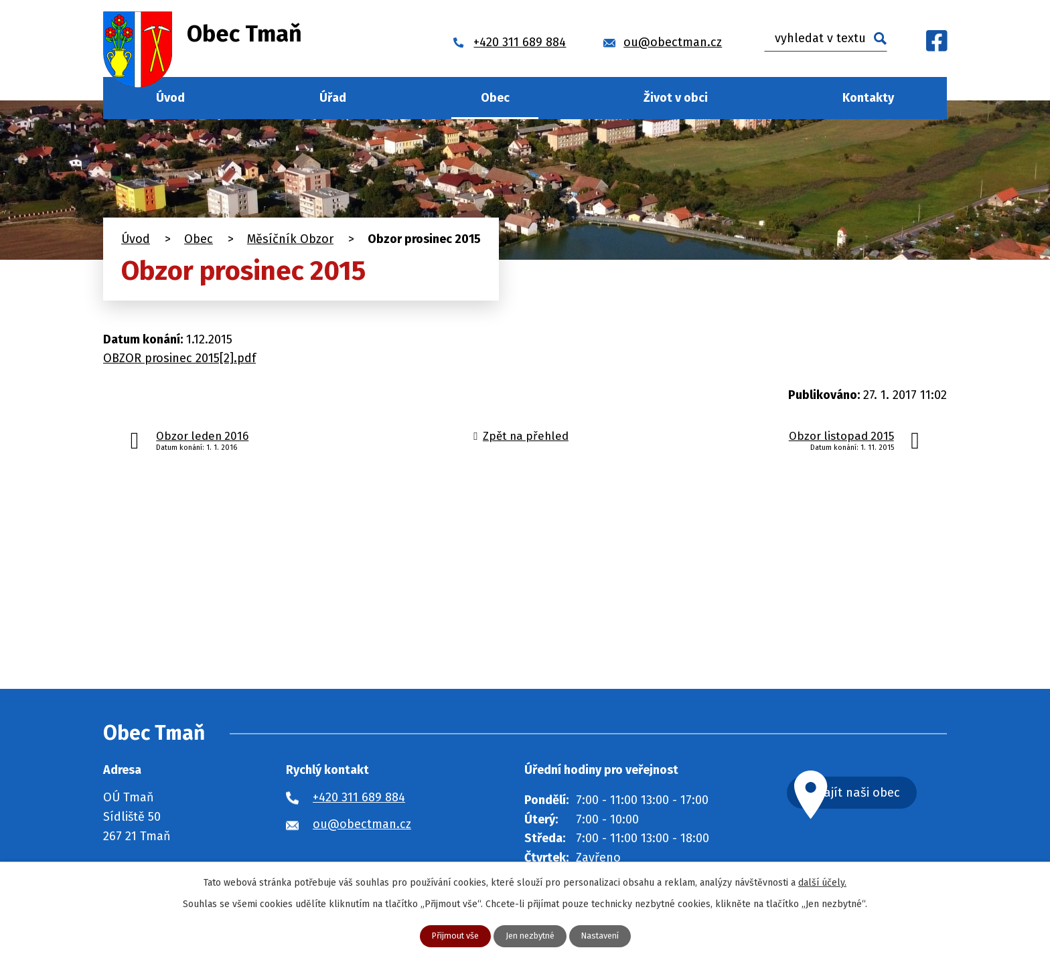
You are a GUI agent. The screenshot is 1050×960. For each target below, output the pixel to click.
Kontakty (868, 97)
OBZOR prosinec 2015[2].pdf (179, 358)
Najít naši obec (882, 794)
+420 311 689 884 (359, 797)
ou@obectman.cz (362, 824)
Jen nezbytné (530, 935)
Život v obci (676, 97)
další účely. (822, 881)
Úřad (332, 97)
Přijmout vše (449, 935)
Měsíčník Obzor (290, 239)
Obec (495, 97)
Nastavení (606, 935)
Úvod (170, 97)
